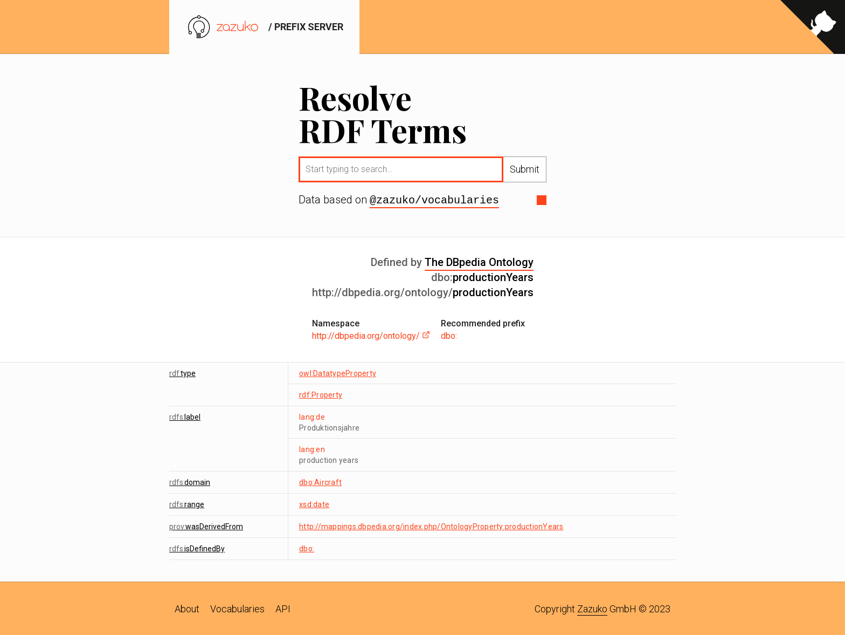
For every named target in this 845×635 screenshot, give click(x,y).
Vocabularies (237, 607)
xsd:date (314, 503)
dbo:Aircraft (320, 481)
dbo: (449, 335)
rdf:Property (320, 394)
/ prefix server (264, 26)
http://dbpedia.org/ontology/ (371, 335)
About (187, 607)
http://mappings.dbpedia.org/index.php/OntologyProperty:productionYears (431, 525)
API (282, 607)
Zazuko (592, 607)
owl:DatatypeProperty (337, 372)
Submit (524, 169)
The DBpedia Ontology (479, 261)
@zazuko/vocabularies (434, 199)
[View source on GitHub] (812, 27)
